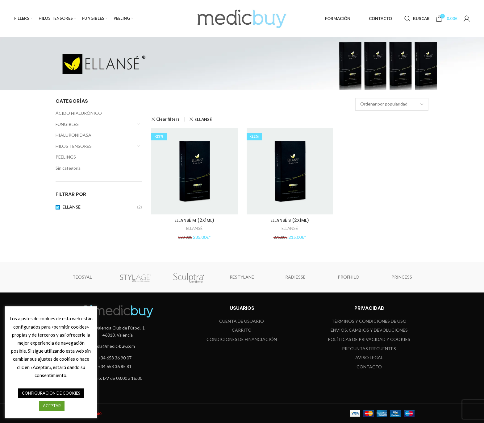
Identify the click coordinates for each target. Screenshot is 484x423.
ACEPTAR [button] (52, 405)
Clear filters (168, 119)
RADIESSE (295, 277)
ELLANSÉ (71, 206)
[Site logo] (242, 18)
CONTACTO (380, 18)
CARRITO (242, 330)
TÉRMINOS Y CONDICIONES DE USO (369, 320)
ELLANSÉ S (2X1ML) (289, 220)
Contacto (369, 366)
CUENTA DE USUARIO (241, 320)
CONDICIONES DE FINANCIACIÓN (242, 339)
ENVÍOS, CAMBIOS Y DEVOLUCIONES (369, 330)
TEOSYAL (82, 277)
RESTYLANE (242, 277)
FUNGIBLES (67, 124)
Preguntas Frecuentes (369, 348)
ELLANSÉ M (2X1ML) (194, 220)
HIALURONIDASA (73, 135)
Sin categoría (68, 168)
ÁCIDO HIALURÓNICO (79, 113)
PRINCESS (401, 277)
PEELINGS (66, 157)
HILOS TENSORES (74, 146)
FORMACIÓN (337, 18)
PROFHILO (348, 277)
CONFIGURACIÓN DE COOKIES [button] (51, 393)
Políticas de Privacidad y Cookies (369, 339)
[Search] (417, 18)
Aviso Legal (369, 357)
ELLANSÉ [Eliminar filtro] (203, 119)
